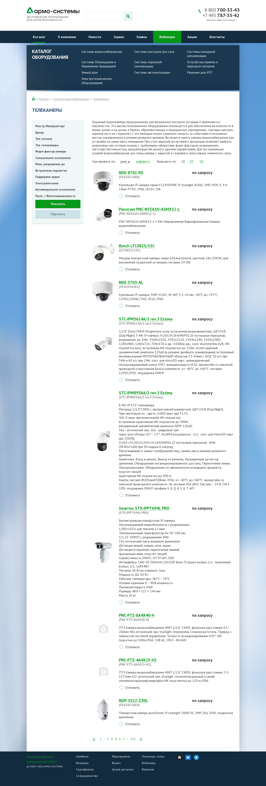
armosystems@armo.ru (40, 756)
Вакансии (148, 769)
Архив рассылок (123, 769)
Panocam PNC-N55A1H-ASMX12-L (153, 211)
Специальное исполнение (53, 158)
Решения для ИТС (200, 72)
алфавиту (143, 161)
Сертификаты (85, 769)
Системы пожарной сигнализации (201, 53)
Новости (95, 37)
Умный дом (89, 72)
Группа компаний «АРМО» (42, 761)
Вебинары (167, 37)
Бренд (39, 132)
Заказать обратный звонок (221, 20)
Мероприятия (121, 756)
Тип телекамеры (46, 145)
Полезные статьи (153, 756)
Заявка (142, 37)
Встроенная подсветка (51, 170)
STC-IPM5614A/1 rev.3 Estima (153, 321)
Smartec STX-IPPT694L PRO (153, 510)
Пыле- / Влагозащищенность (55, 196)
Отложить (132, 196)
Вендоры (82, 763)
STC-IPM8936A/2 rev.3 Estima (153, 395)
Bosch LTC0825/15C (153, 248)
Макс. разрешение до (50, 164)
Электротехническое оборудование (96, 81)
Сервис (119, 37)
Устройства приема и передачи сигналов (202, 64)
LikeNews (82, 756)
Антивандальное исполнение (55, 189)
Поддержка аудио (47, 177)
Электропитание (47, 183)
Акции (192, 37)
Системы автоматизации (152, 72)
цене (123, 161)
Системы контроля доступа (154, 51)
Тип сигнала (43, 139)
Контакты (217, 37)
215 (133, 739)
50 (201, 161)
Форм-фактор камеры (50, 151)
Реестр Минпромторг (50, 126)
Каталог (39, 37)
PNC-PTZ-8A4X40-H (153, 617)
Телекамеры (101, 99)
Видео (116, 763)
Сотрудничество (87, 776)
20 (191, 161)
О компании (67, 37)
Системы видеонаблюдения (101, 51)
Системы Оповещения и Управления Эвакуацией (98, 64)
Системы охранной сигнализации (148, 64)
